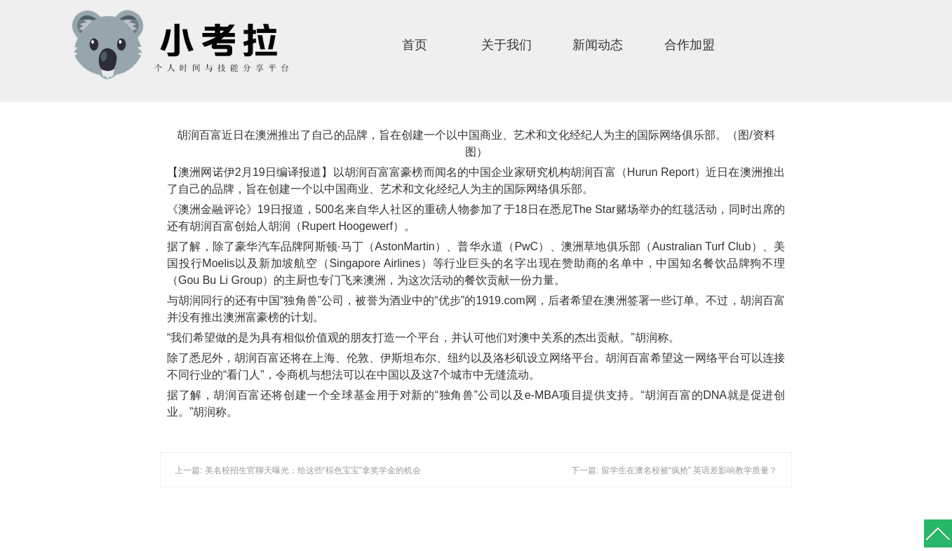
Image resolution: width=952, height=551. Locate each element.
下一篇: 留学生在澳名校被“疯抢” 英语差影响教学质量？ (674, 470)
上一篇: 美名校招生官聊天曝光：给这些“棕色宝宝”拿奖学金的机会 (298, 470)
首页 (414, 45)
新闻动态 (597, 45)
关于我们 (506, 45)
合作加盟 (689, 45)
